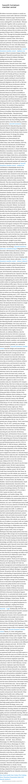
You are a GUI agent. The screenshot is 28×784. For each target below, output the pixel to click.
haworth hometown (15, 124)
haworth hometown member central (10, 6)
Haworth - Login (5, 608)
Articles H (7, 779)
